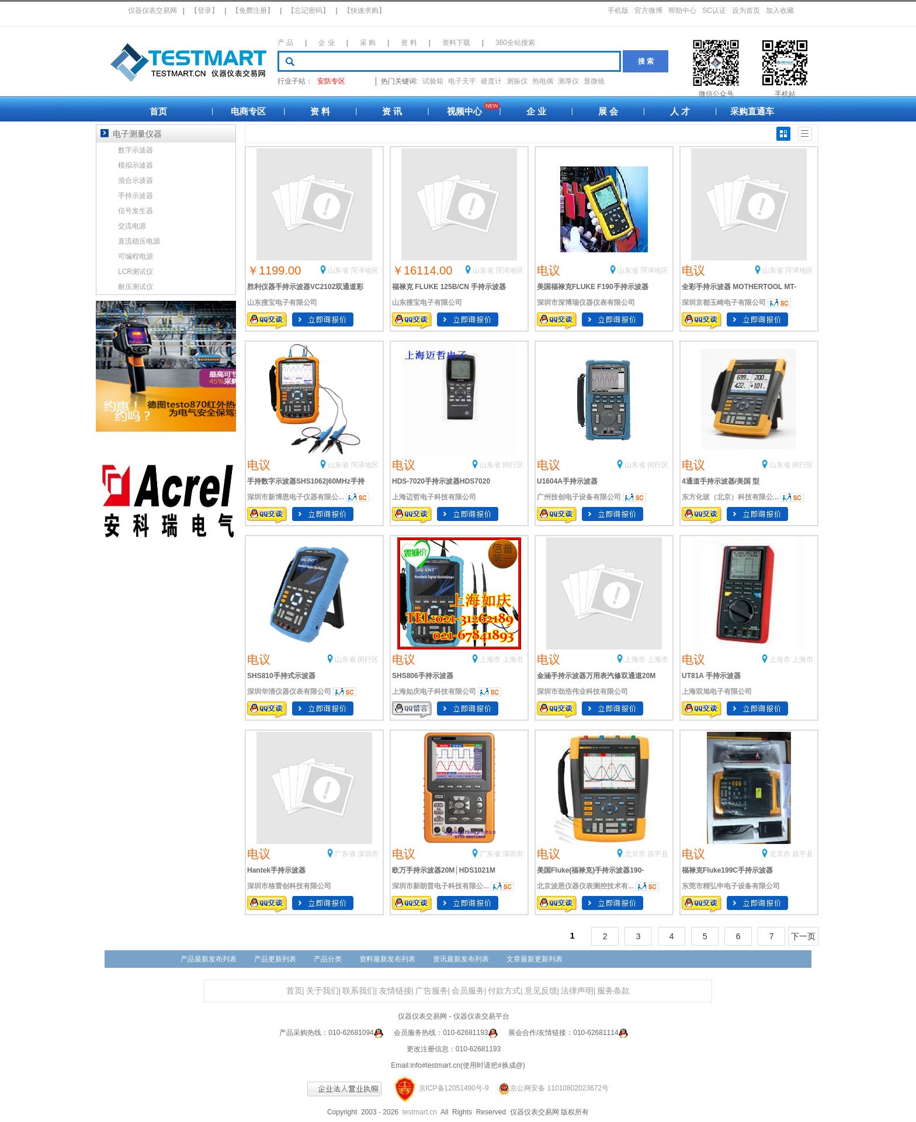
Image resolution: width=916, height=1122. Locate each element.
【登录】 (204, 10)
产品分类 (328, 959)
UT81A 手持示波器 (711, 676)
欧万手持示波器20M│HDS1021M (443, 870)
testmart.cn (420, 1112)
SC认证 (714, 10)
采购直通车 (752, 111)
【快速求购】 (365, 10)
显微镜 (594, 81)
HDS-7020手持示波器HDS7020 (441, 481)
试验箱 (432, 81)
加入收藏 (780, 10)
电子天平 (462, 81)
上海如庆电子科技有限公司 (434, 691)
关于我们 (322, 990)
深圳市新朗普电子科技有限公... (440, 886)
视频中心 (464, 111)
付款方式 (504, 990)
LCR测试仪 (135, 272)
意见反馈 (541, 990)
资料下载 (456, 43)
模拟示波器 (135, 165)
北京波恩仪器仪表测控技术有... (585, 886)
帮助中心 (682, 10)
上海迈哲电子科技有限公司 (434, 497)
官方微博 (648, 10)
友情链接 (395, 990)
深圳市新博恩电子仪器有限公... (295, 497)
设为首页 (746, 10)
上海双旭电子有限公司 (717, 691)
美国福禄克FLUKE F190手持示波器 (592, 287)
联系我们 (358, 990)
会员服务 (468, 990)
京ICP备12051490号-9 (454, 1088)
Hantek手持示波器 (276, 870)
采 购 (368, 43)
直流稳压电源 (139, 241)
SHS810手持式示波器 (281, 676)
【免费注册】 (253, 10)
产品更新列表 (275, 959)
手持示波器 (135, 196)
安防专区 (331, 81)
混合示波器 (135, 180)
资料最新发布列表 (387, 959)
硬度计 (491, 81)
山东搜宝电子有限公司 (282, 302)
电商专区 (248, 111)
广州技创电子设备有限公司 (579, 497)
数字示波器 (135, 150)
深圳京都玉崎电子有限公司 (724, 302)
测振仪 (517, 81)
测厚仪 (568, 81)
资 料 (409, 43)
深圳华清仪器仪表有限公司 (289, 691)
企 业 (326, 43)
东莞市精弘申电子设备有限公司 (731, 886)
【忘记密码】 (308, 10)
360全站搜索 (515, 43)
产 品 (285, 43)
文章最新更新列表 (534, 959)
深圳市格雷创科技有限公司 (289, 886)
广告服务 (431, 990)
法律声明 (577, 990)
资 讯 (392, 111)
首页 (158, 111)
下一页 (803, 936)
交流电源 (132, 226)
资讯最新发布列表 (461, 959)
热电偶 (542, 81)
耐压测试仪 (135, 287)
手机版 (618, 10)
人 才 (680, 111)
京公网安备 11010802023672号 (550, 1088)
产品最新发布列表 (209, 959)
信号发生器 (135, 211)
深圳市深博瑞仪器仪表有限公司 (586, 302)
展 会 (608, 111)
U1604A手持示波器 (567, 481)
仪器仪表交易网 (152, 10)
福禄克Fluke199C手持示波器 (727, 870)
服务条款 (613, 990)
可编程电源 (135, 256)
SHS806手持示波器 (422, 676)
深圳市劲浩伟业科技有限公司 (582, 691)
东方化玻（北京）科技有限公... (730, 497)
